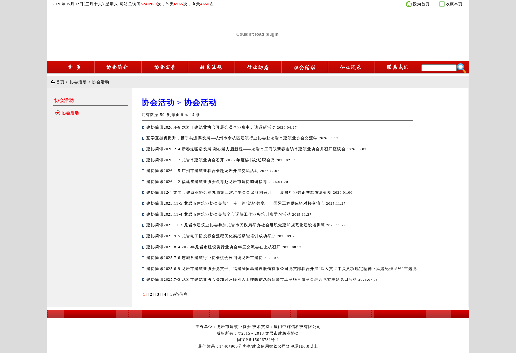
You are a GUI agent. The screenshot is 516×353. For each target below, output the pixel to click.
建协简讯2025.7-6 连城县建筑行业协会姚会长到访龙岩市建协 (205, 257)
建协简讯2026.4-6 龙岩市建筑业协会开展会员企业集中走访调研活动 (211, 127)
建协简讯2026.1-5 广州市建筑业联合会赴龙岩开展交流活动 (203, 170)
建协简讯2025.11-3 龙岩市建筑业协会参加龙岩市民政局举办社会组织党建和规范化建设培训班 (236, 225)
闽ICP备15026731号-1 (258, 340)
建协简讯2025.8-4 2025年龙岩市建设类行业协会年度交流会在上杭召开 (214, 247)
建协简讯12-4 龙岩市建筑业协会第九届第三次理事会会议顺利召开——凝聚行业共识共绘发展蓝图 (239, 192)
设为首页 (421, 4)
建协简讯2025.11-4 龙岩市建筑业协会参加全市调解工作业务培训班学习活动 (219, 214)
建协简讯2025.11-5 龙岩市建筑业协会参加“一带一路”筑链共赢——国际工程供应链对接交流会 (236, 203)
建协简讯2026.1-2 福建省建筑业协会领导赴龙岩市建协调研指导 (207, 181)
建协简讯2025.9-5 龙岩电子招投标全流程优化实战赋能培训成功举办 (211, 236)
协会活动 (78, 82)
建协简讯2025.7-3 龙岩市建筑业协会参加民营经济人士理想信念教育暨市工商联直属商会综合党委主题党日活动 (252, 279)
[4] (165, 294)
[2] (151, 294)
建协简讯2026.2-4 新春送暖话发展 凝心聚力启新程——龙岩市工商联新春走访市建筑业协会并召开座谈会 (246, 149)
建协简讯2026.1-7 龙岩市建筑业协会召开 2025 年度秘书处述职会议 (211, 160)
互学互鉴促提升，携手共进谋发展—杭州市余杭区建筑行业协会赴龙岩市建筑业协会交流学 (232, 138)
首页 (60, 82)
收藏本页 (454, 4)
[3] (158, 294)
